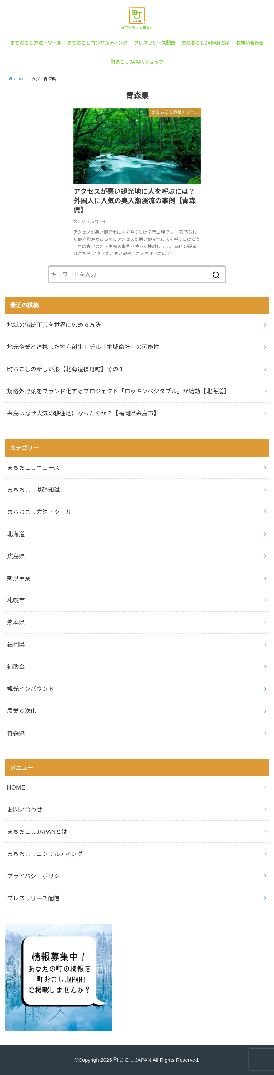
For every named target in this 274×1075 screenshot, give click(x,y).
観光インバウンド (30, 689)
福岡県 (16, 644)
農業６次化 (21, 711)
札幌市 (16, 600)
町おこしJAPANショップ (137, 62)
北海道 (16, 534)
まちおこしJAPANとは (206, 43)
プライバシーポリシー (36, 876)
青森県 (16, 733)
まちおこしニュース (33, 467)
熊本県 (16, 622)
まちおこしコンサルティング (97, 43)
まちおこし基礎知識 (33, 490)
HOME (16, 787)
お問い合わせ (250, 43)
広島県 (16, 556)
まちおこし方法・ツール (35, 43)
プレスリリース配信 (154, 43)
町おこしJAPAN (132, 1060)
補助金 (16, 666)
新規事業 (19, 578)
